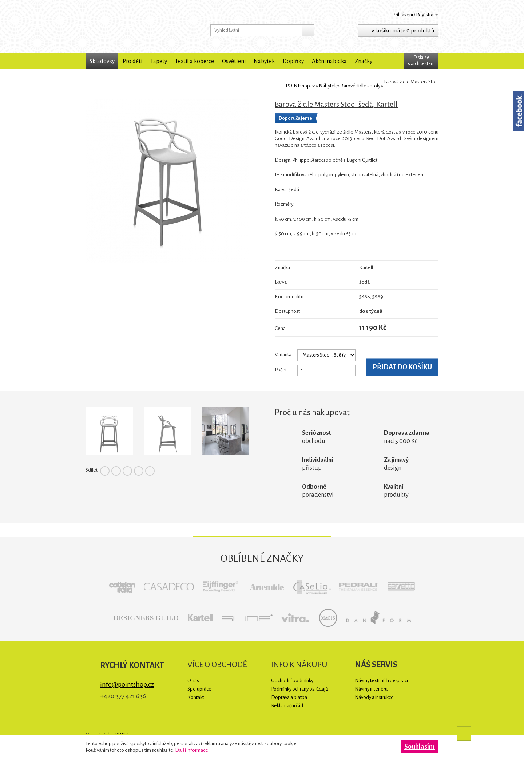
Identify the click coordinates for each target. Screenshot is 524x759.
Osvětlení (234, 61)
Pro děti (132, 61)
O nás (193, 680)
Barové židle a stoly (360, 86)
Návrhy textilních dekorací (381, 680)
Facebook (105, 471)
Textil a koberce (194, 61)
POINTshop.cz (133, 26)
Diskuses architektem (421, 60)
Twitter (116, 471)
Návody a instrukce (374, 697)
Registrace (427, 14)
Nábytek (264, 61)
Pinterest (127, 471)
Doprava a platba (289, 697)
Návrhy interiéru (371, 689)
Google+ (138, 471)
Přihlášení (402, 14)
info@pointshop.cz (127, 684)
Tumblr (150, 471)
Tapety (158, 61)
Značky (363, 61)
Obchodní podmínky (292, 680)
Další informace (191, 750)
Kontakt (195, 697)
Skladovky (102, 61)
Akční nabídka (329, 61)
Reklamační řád (287, 705)
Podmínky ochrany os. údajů (299, 689)
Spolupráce (199, 689)
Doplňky (293, 61)
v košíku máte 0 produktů (403, 30)
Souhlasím (419, 746)
